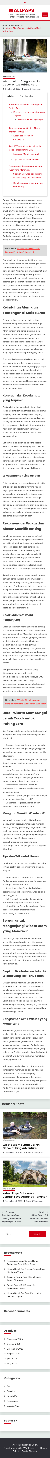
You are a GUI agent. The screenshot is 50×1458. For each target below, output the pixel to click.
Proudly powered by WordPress (19, 1448)
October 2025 (14, 1344)
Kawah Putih (13, 1396)
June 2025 (12, 1358)
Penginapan (12, 1401)
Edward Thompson (32, 89)
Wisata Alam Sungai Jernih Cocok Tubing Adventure (21, 1146)
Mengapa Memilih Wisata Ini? (27, 154)
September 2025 (15, 1348)
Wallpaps (21, 10)
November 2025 (15, 1339)
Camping (11, 1391)
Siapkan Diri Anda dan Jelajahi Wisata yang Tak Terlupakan (27, 175)
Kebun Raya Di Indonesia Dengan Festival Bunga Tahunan (25, 1194)
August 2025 (13, 1353)
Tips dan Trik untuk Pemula (26, 159)
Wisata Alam (9, 76)
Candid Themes (29, 1451)
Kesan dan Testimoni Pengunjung (23, 137)
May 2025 (12, 1363)
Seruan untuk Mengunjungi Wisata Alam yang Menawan (25, 168)
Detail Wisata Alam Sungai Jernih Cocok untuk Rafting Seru (25, 148)
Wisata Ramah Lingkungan (30, 119)
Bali (8, 1386)
